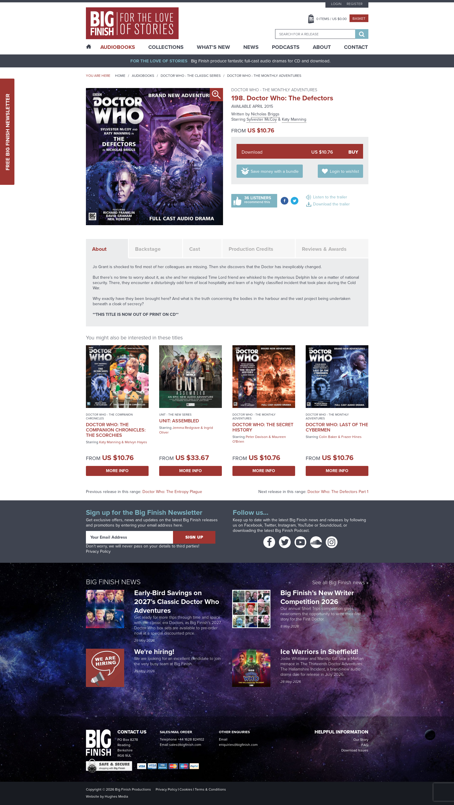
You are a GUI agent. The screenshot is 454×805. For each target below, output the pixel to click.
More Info (117, 471)
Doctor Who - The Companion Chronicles (109, 416)
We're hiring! (154, 651)
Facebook (253, 525)
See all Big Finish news (338, 583)
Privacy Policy (98, 551)
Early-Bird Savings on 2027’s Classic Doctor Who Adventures (176, 601)
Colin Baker (328, 436)
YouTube (305, 525)
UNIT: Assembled (179, 420)
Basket (358, 18)
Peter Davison (257, 436)
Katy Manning (294, 119)
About (322, 47)
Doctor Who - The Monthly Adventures (264, 75)
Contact (356, 47)
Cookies (185, 789)
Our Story (360, 739)
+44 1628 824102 (191, 739)
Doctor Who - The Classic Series (191, 75)
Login (336, 4)
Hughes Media (116, 796)
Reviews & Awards (324, 249)
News (251, 47)
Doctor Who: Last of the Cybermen (337, 427)
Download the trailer (331, 204)
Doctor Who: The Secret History (262, 427)
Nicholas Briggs (265, 114)
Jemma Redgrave (186, 427)
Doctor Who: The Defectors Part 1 (337, 492)
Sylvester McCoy (262, 119)
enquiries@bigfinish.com (238, 744)
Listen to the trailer (330, 197)
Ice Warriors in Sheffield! (320, 651)
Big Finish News (113, 582)
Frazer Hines (351, 436)
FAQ (364, 745)
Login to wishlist (344, 171)
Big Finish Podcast (292, 530)
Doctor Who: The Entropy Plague (172, 492)
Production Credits (251, 249)
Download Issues (354, 750)
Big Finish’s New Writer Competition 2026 (317, 597)
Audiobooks (143, 75)
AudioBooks (117, 47)
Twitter (270, 525)
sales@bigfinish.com (185, 744)
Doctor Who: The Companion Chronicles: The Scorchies (116, 430)
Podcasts (286, 47)
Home (120, 75)
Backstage (148, 249)
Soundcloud (330, 525)
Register (354, 4)
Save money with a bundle (275, 171)
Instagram (287, 525)
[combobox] (315, 34)
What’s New (213, 47)
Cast (194, 249)
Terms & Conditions (210, 789)
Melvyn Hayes (136, 442)
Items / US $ (331, 18)
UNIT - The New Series (175, 414)
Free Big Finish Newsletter (7, 131)
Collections (166, 47)
